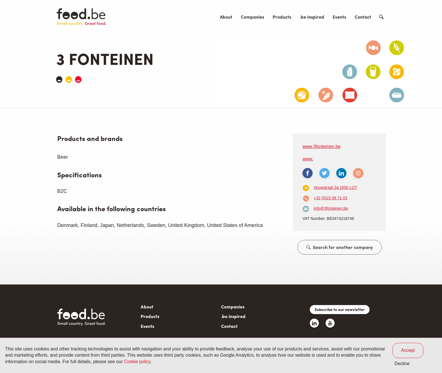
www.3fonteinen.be (321, 146)
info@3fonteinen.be (331, 208)
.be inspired (312, 17)
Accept (408, 350)
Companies (252, 17)
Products (282, 17)
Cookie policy (137, 361)
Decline (402, 363)
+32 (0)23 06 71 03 (330, 198)
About (226, 17)
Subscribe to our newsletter (340, 309)
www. (307, 158)
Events (339, 17)
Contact (363, 17)
